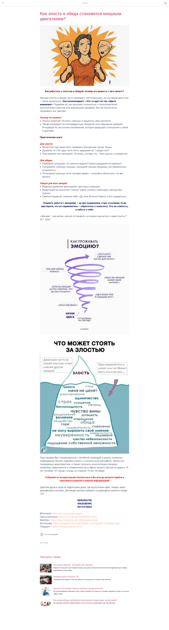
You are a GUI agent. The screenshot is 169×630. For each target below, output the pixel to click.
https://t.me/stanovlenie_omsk (66, 526)
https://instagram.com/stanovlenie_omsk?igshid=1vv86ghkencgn (86, 523)
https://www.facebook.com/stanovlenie (70, 520)
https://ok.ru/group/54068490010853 (77, 516)
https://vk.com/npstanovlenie (67, 513)
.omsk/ (94, 520)
